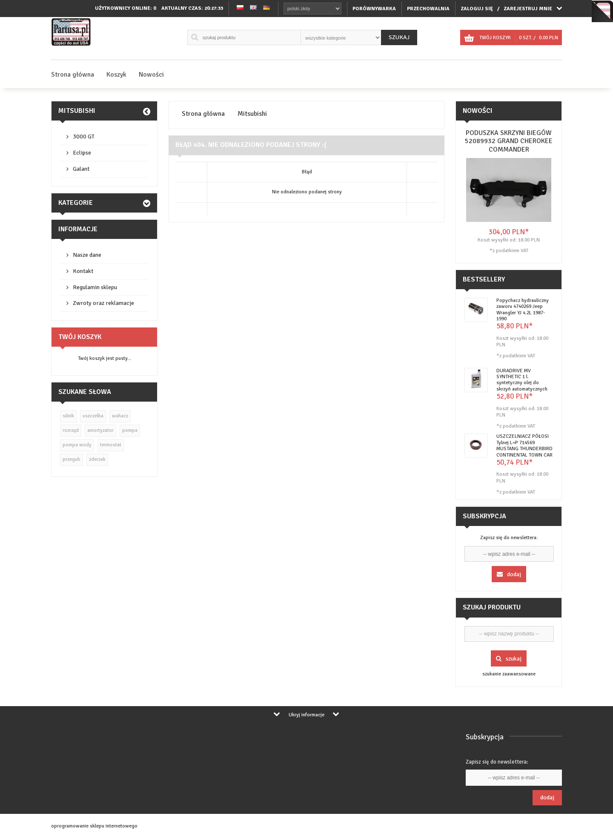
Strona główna (72, 74)
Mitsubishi (76, 110)
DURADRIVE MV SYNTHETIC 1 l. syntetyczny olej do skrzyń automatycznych (521, 380)
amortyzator (100, 430)
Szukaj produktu (492, 607)
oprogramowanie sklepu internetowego (94, 826)
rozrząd (71, 430)
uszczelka (93, 416)
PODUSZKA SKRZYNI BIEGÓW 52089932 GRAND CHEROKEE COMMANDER (509, 141)
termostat (110, 445)
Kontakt (83, 271)
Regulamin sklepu (95, 287)
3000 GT (84, 136)
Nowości (151, 74)
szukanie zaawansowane (509, 674)
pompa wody (77, 445)
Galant (81, 168)
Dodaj (509, 574)
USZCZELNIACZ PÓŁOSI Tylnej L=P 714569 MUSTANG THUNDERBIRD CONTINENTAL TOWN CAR (524, 445)
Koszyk (116, 74)
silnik (68, 416)
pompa (129, 430)
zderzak (97, 459)
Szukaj (399, 37)
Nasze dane (87, 255)
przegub (71, 459)
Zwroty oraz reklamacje (103, 303)
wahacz (120, 416)
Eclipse (82, 152)
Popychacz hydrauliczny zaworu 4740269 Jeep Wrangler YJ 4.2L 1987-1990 (522, 309)
